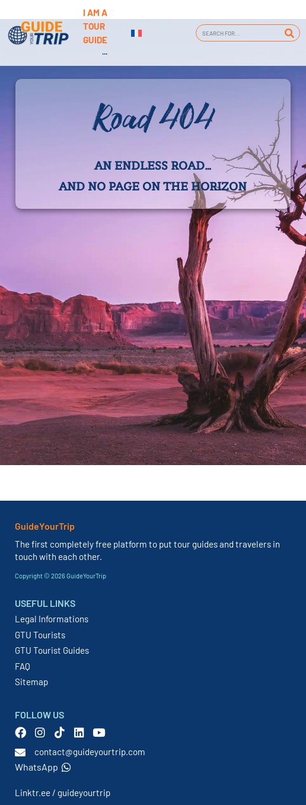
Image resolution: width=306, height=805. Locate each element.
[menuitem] (136, 33)
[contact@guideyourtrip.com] (20, 752)
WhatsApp (43, 766)
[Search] (289, 33)
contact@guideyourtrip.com (89, 751)
